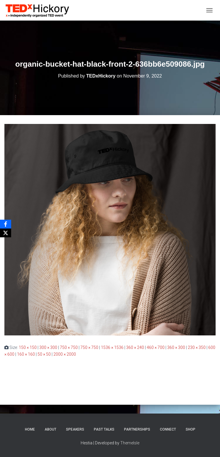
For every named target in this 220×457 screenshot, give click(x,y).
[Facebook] (5, 224)
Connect (168, 429)
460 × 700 (156, 347)
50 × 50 (44, 354)
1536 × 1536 (112, 347)
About (50, 429)
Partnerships (137, 429)
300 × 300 (48, 347)
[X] (5, 232)
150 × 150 (28, 347)
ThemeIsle (129, 443)
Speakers (75, 429)
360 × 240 (135, 347)
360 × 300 (176, 347)
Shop (190, 429)
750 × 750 (69, 347)
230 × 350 (197, 347)
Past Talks (104, 429)
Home (30, 429)
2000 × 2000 (64, 354)
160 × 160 (26, 354)
